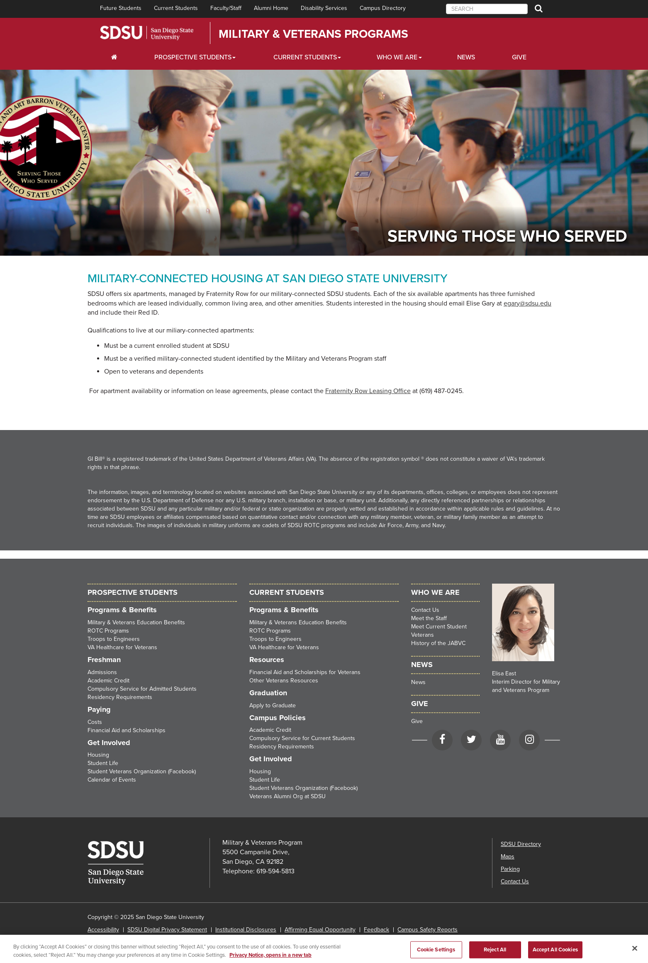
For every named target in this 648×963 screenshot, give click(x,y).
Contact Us (425, 609)
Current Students (176, 8)
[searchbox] (487, 9)
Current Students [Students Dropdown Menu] (305, 57)
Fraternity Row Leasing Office (368, 391)
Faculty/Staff (225, 8)
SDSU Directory (521, 844)
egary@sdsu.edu (527, 303)
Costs (95, 722)
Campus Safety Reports (427, 929)
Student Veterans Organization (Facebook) (142, 771)
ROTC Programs (108, 630)
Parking (510, 869)
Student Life (103, 763)
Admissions (102, 672)
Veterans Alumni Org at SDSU (287, 796)
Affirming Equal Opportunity (320, 929)
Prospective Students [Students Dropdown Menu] (192, 57)
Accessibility (103, 929)
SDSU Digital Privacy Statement (167, 929)
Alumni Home (271, 8)
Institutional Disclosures (245, 929)
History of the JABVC (438, 643)
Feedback (376, 929)
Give (519, 57)
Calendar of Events (112, 779)
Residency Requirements (120, 697)
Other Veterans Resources (283, 680)
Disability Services (324, 8)
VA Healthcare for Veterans (122, 647)
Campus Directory (383, 8)
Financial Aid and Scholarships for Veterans (305, 672)
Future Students (120, 8)
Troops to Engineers (114, 639)
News (466, 57)
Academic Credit (108, 680)
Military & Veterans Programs (313, 34)
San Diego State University (146, 33)
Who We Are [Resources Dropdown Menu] (397, 57)
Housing (98, 754)
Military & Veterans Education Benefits (136, 622)
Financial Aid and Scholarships (127, 730)
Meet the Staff (429, 618)
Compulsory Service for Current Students (302, 738)
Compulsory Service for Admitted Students (142, 688)
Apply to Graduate (272, 705)
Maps (507, 856)
